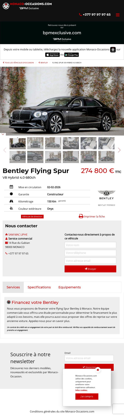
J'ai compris (87, 396)
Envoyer (90, 268)
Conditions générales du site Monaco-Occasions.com (62, 411)
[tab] (13, 287)
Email (89, 356)
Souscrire (89, 367)
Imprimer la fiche (92, 216)
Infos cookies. (81, 390)
